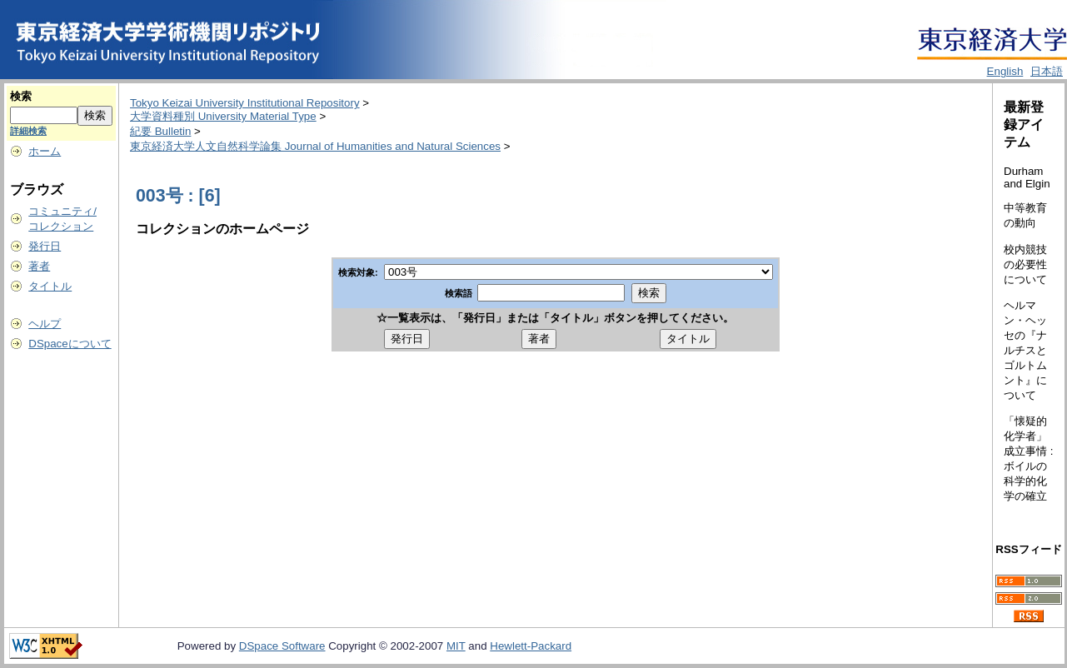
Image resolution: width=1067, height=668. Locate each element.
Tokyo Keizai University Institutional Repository (245, 103)
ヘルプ (44, 323)
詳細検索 (28, 131)
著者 (39, 266)
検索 (21, 96)
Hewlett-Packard (530, 646)
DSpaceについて (69, 343)
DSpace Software (282, 646)
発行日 (44, 246)
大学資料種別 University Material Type (223, 116)
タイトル (50, 286)
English (1005, 71)
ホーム (44, 151)
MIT (456, 646)
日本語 (1046, 71)
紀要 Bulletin (160, 131)
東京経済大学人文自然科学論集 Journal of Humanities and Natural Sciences (315, 146)
